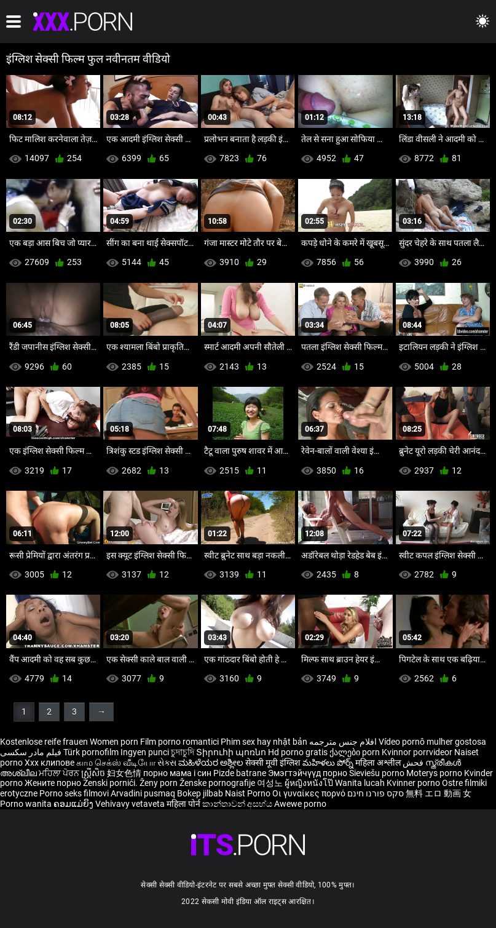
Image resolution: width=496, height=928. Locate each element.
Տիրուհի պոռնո (232, 752)
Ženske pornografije (218, 783)
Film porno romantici (179, 742)
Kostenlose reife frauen (44, 742)
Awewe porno (300, 804)
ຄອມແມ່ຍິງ (74, 804)
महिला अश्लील (379, 762)
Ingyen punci (144, 752)
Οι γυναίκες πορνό (309, 793)
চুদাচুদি (182, 752)
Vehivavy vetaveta (131, 804)
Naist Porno (248, 793)
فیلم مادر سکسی (30, 752)
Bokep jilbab (200, 793)
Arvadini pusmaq (144, 793)
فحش (414, 762)
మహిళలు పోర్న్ (328, 762)
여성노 (271, 783)
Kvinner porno (414, 783)
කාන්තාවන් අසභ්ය (238, 804)
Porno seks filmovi (74, 793)
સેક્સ (166, 762)
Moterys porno (435, 773)
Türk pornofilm (91, 752)
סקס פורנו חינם (375, 793)
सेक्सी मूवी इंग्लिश (273, 762)
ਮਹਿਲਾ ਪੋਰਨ (60, 773)
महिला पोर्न (184, 804)
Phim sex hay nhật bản (264, 742)
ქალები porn (355, 752)
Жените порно (54, 783)
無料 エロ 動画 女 (438, 793)
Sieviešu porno (377, 773)
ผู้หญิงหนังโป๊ (310, 783)
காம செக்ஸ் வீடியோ (115, 762)
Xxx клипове (49, 762)
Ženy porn (159, 783)
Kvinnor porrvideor (418, 752)
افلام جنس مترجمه (343, 742)
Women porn (115, 742)
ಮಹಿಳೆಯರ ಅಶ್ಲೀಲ (211, 762)
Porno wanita (26, 804)
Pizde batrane (239, 773)
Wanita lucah (361, 783)
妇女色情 (125, 773)
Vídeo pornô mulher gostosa (432, 742)
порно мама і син (177, 773)
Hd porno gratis (298, 752)
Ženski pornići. (111, 783)
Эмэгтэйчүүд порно (308, 773)
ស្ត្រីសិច (94, 773)
